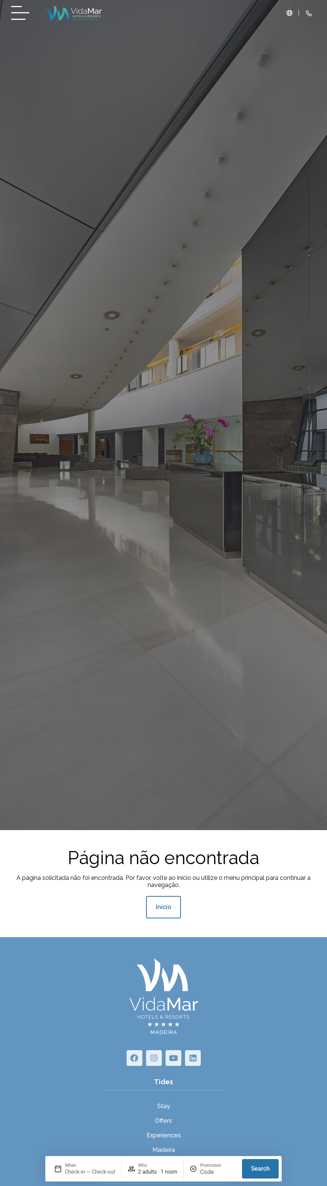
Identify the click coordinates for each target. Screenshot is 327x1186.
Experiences (163, 1135)
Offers (163, 1120)
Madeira (163, 1149)
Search (260, 1168)
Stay (163, 1106)
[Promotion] (218, 1172)
